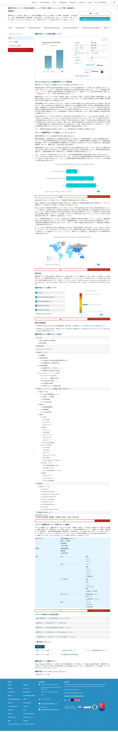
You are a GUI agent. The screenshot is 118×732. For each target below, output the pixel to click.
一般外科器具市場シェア (68, 655)
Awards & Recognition (14, 704)
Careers (10, 718)
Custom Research (45, 2)
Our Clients (11, 697)
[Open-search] (114, 2)
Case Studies (27, 707)
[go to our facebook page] (69, 705)
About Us (10, 693)
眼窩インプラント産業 (42, 655)
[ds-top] (94, 19)
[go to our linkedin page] (65, 705)
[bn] (94, 13)
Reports (34, 2)
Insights (10, 707)
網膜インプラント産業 (42, 659)
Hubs (24, 715)
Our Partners (27, 697)
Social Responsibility (29, 700)
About (55, 2)
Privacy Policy (12, 722)
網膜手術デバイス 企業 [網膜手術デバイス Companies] (43, 679)
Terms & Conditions (29, 718)
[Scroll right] (109, 28)
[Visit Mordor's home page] (18, 2)
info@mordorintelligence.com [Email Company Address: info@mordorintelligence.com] (49, 708)
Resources (73, 2)
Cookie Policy (27, 722)
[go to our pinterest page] (75, 705)
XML (9, 725)
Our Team (26, 693)
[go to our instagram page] (79, 705)
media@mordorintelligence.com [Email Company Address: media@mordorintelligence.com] (50, 714)
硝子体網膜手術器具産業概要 (69, 659)
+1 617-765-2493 (100, 2)
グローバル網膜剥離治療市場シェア (96, 655)
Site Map (25, 725)
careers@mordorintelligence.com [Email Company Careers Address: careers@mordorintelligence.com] (73, 697)
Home (9, 689)
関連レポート (40, 651)
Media (9, 700)
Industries (82, 2)
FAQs (24, 704)
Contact (89, 2)
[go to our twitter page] (72, 705)
